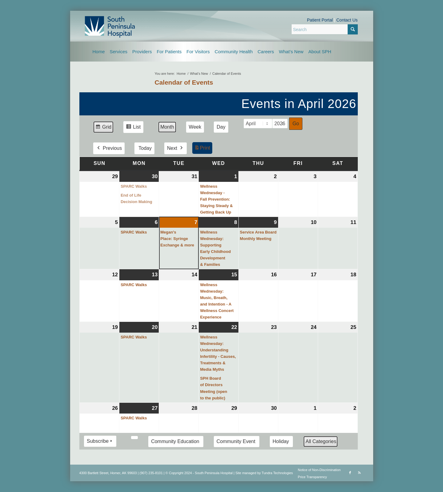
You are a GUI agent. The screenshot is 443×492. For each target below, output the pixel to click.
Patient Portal (320, 20)
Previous (109, 148)
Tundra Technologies (277, 473)
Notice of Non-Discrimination (319, 470)
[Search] (325, 29)
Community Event (235, 441)
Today (145, 148)
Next (175, 148)
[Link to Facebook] (350, 472)
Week (195, 127)
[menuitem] (98, 52)
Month (167, 127)
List (133, 128)
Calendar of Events (184, 82)
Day (221, 127)
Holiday (280, 441)
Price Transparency (312, 477)
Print (202, 149)
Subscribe (100, 441)
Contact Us (346, 20)
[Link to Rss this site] (359, 472)
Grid (103, 128)
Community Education (175, 441)
